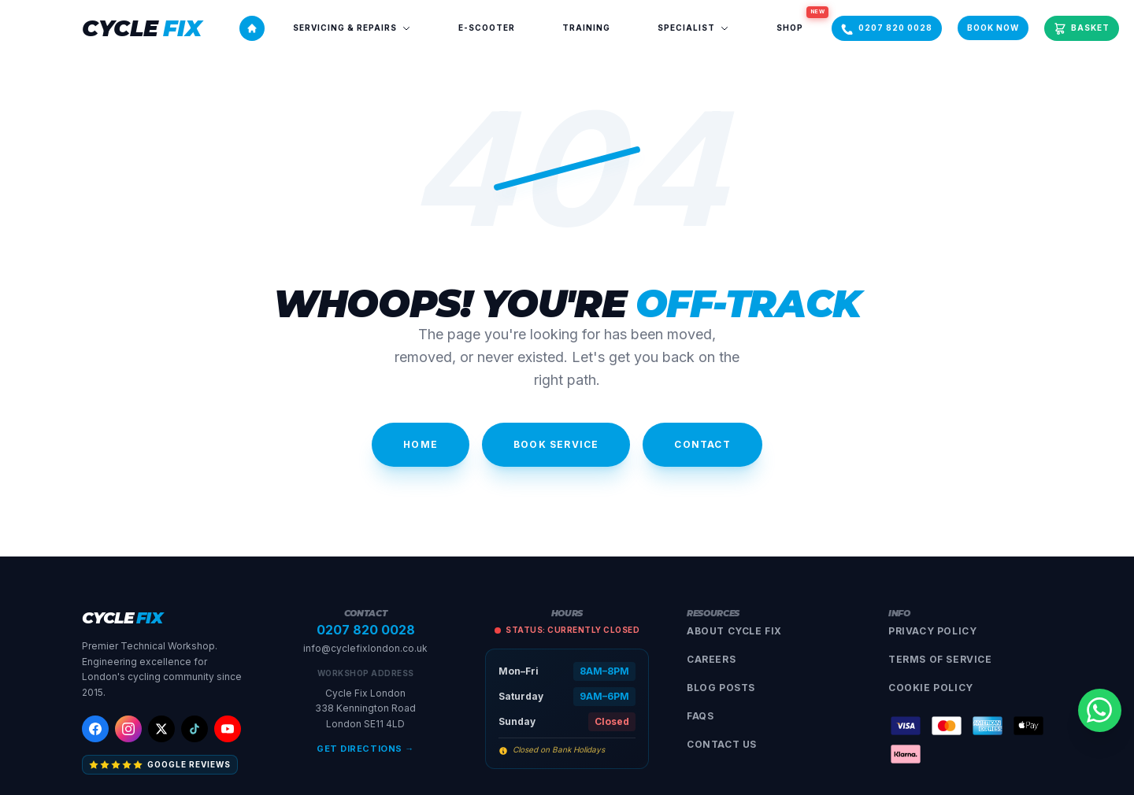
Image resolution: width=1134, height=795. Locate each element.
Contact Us (722, 744)
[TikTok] (194, 729)
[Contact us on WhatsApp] (1096, 707)
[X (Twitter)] (161, 729)
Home (420, 444)
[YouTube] (227, 729)
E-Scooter (486, 27)
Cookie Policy (930, 687)
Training (586, 27)
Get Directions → (365, 748)
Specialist (693, 28)
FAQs (700, 716)
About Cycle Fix (734, 631)
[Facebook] (95, 729)
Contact (702, 444)
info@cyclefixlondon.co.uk (365, 648)
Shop (799, 22)
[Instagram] (128, 729)
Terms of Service (940, 659)
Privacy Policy (932, 631)
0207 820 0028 (366, 630)
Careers (711, 659)
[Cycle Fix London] (142, 28)
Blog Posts (721, 687)
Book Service (555, 444)
